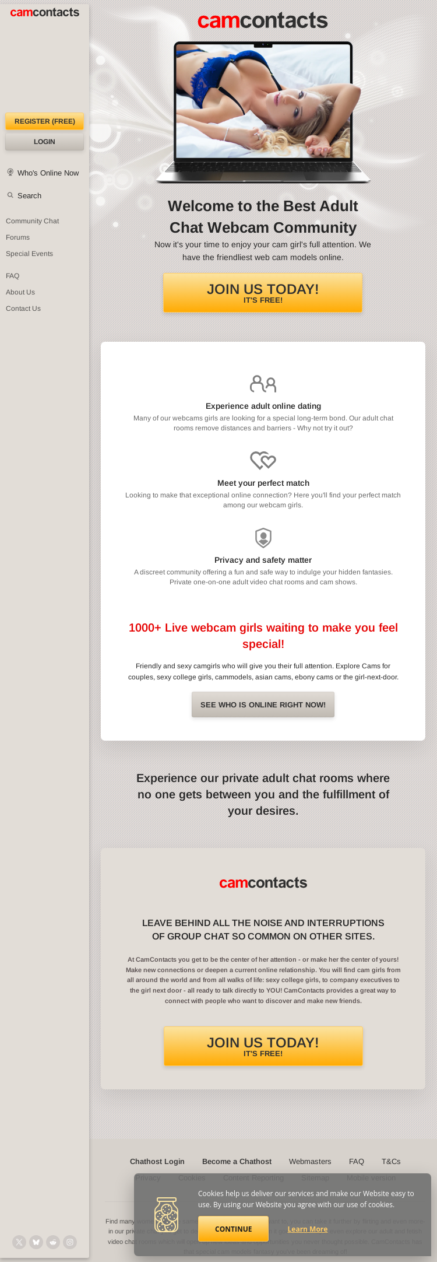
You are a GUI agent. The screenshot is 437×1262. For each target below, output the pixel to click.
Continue (233, 1229)
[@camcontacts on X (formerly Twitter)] (19, 1242)
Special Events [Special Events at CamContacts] (29, 254)
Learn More (308, 1229)
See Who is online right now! (263, 704)
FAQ (356, 1161)
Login (44, 142)
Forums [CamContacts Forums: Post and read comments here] (18, 237)
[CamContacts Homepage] (44, 58)
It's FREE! (263, 292)
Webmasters (310, 1161)
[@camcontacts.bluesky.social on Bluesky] (36, 1242)
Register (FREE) (45, 121)
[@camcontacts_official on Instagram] (70, 1242)
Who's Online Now (48, 173)
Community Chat (32, 221)
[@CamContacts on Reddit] (53, 1242)
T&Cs (391, 1161)
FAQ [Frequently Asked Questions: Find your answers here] (12, 276)
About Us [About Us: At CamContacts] (20, 292)
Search (29, 195)
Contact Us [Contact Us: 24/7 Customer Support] (23, 308)
